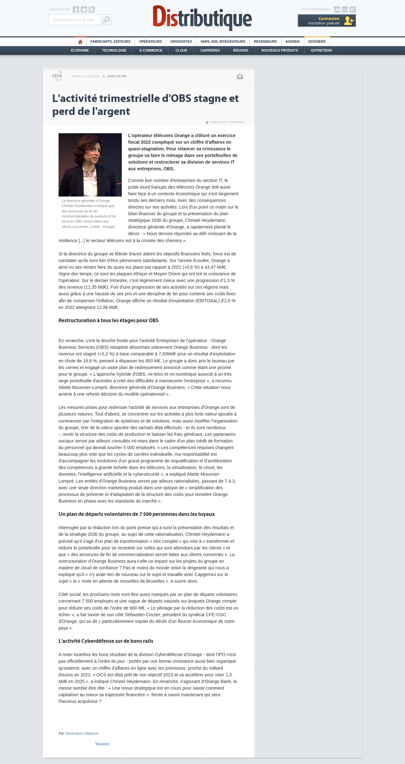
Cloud (181, 50)
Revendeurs (265, 41)
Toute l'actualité (86, 76)
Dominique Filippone (81, 733)
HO (80, 41)
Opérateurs (150, 41)
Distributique (202, 18)
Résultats (219, 122)
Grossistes (181, 41)
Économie (80, 50)
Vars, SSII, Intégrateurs (223, 41)
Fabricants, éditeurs (110, 41)
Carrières (210, 50)
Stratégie (236, 122)
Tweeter (102, 744)
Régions (240, 50)
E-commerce (151, 50)
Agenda (292, 41)
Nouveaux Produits (279, 50)
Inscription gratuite (324, 20)
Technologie (114, 50)
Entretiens (321, 50)
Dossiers (317, 41)
